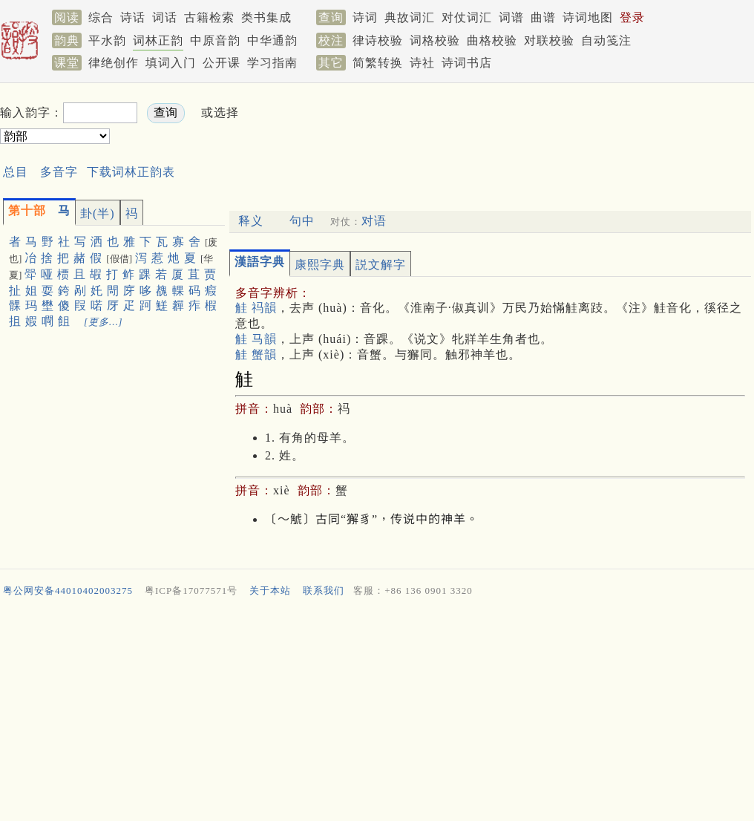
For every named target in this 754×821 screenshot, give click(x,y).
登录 (632, 17)
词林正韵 (158, 40)
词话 (164, 17)
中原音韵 (215, 40)
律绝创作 (113, 62)
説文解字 (380, 264)
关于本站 (270, 590)
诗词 (365, 17)
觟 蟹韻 (256, 354)
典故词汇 (409, 17)
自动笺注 (606, 40)
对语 (374, 221)
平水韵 (107, 40)
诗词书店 (467, 62)
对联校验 (549, 40)
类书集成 (266, 17)
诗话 (132, 17)
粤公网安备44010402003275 (68, 590)
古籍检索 (209, 17)
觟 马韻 (256, 339)
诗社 (422, 62)
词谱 (511, 17)
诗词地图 (588, 17)
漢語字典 (260, 261)
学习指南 (272, 62)
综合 (101, 17)
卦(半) (97, 213)
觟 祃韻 (256, 307)
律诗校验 (378, 40)
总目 (15, 172)
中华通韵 (272, 40)
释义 (250, 221)
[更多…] (103, 321)
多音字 (59, 172)
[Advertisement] (513, 125)
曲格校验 (492, 40)
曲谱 (543, 17)
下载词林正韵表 (131, 172)
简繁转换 (378, 62)
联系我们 (323, 590)
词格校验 (435, 40)
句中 (302, 221)
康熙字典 (320, 264)
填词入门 (170, 62)
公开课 (221, 62)
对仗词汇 (467, 17)
